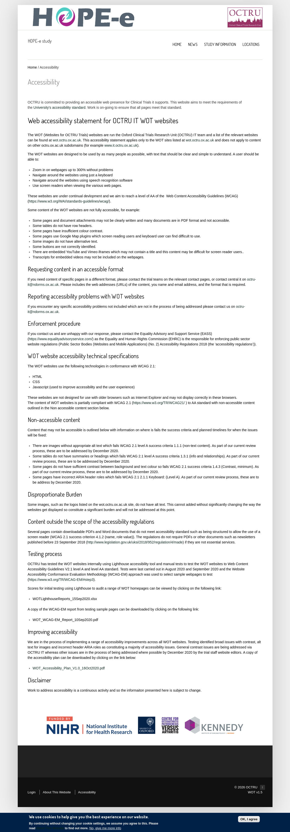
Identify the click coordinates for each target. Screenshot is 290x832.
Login (32, 792)
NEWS (193, 44)
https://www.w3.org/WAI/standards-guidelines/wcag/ (69, 201)
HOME (177, 44)
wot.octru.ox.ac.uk (67, 140)
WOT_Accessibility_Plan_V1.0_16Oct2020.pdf (69, 668)
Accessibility (87, 792)
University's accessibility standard (59, 107)
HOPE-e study (40, 41)
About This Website (57, 792)
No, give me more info (105, 828)
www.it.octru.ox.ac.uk (120, 145)
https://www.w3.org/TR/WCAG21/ (159, 403)
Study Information (220, 44)
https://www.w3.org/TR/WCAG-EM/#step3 (61, 580)
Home (32, 67)
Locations (251, 44)
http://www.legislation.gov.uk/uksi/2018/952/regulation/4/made (135, 542)
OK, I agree (249, 819)
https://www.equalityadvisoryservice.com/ (60, 339)
